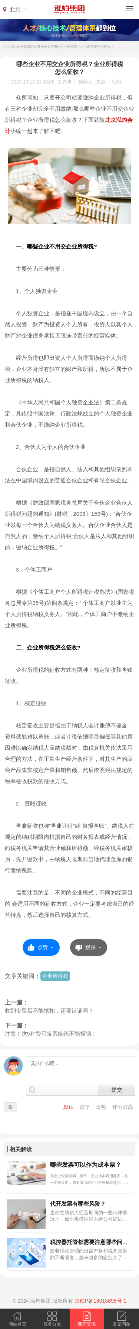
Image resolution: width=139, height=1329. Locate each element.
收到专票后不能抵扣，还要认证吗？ (49, 1011)
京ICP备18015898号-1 (100, 1301)
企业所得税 (55, 976)
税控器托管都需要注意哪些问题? (90, 1242)
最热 (102, 1107)
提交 (117, 1090)
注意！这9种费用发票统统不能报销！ (51, 1034)
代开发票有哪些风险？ (78, 1204)
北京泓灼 (9, 47)
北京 (15, 9)
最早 (86, 1107)
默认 (69, 1107)
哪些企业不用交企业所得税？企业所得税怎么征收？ (75, 47)
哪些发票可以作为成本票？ (85, 1165)
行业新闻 (26, 47)
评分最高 (122, 1107)
